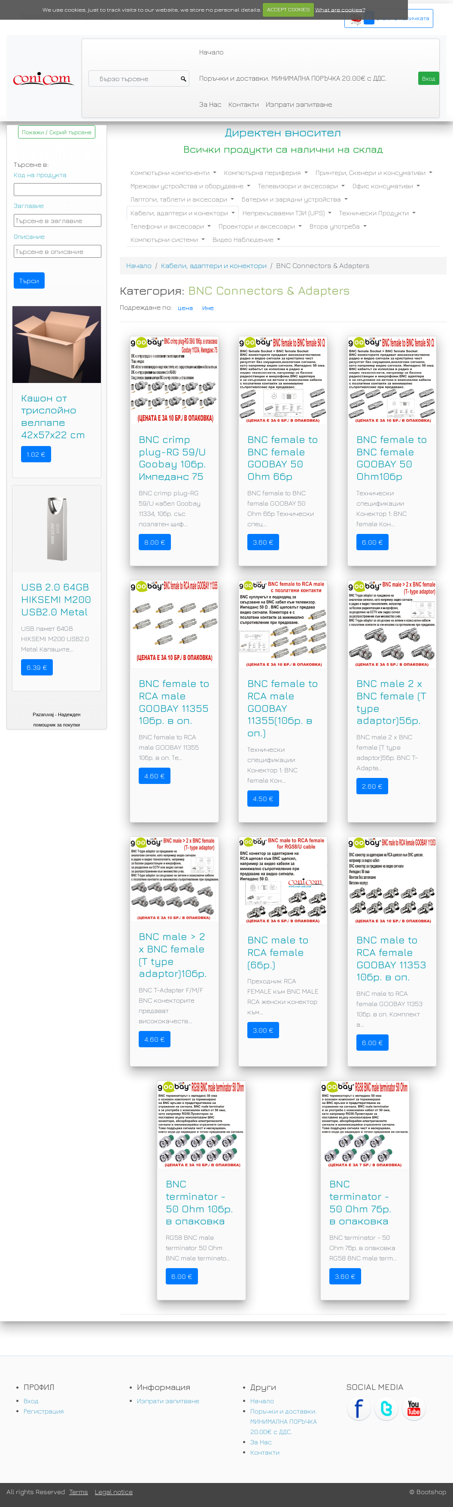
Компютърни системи (165, 239)
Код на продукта (40, 174)
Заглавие (29, 205)
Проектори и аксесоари (258, 226)
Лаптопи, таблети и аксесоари (180, 199)
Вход (31, 1401)
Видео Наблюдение (244, 239)
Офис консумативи (384, 186)
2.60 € (372, 786)
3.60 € (263, 542)
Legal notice (114, 1491)
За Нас (210, 104)
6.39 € (37, 667)
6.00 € (372, 542)
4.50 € (263, 798)
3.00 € (263, 1030)
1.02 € (36, 454)
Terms (78, 1491)
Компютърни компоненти (171, 172)
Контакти (243, 104)
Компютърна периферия (263, 172)
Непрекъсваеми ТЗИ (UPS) (284, 213)
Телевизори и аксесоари (299, 186)
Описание (29, 236)
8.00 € (154, 542)
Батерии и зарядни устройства (292, 199)
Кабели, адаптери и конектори (180, 213)
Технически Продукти (374, 213)
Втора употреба (336, 226)
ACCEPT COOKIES (288, 9)
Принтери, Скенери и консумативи (371, 172)
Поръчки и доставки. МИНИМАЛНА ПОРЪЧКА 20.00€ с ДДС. (293, 78)
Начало (211, 52)
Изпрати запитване (299, 104)
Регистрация (44, 1411)
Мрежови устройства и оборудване (188, 186)
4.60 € (154, 776)
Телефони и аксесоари (168, 226)
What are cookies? (340, 9)
